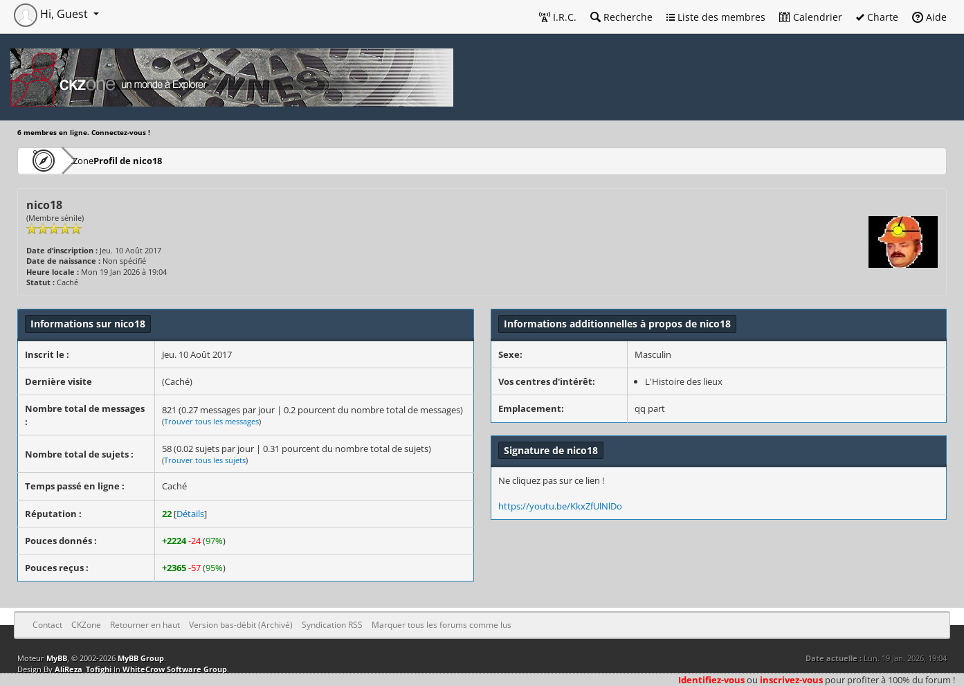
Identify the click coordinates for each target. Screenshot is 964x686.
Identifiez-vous (711, 680)
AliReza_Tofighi (83, 669)
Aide (929, 17)
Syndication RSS (332, 625)
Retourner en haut (145, 625)
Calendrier (810, 17)
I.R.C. (557, 17)
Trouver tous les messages (211, 421)
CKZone (97, 160)
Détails (190, 513)
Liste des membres (715, 17)
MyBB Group (141, 658)
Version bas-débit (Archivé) (241, 625)
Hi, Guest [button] (52, 13)
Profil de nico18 (169, 160)
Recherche (621, 17)
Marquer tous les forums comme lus (441, 625)
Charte (877, 17)
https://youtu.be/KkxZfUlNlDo (560, 506)
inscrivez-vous (791, 680)
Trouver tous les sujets (205, 460)
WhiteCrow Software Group (174, 669)
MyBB (56, 658)
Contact (47, 625)
